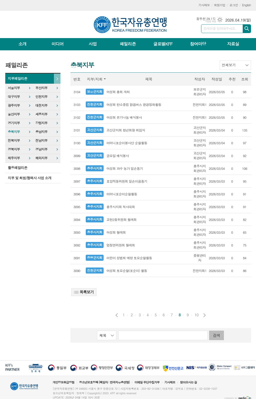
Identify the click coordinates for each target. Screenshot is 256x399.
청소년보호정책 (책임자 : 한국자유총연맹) (104, 382)
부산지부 (41, 87)
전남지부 (41, 140)
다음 (204, 315)
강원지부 (41, 122)
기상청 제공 (210, 21)
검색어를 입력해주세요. (220, 28)
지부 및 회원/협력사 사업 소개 (29, 177)
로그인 (233, 5)
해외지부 (41, 158)
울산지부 (14, 114)
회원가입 (219, 5)
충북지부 (14, 131)
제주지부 (14, 158)
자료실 (233, 44)
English (246, 5)
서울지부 (14, 87)
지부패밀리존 (17, 78)
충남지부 (41, 131)
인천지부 (41, 96)
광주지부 (14, 105)
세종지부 (41, 114)
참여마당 (198, 44)
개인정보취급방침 (63, 382)
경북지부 (14, 149)
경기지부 (14, 122)
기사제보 (204, 5)
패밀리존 (128, 44)
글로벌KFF (162, 44)
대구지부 (14, 96)
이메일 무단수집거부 (146, 382)
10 (197, 314)
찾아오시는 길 (188, 382)
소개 (23, 44)
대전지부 (41, 105)
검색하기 (247, 28)
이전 (117, 315)
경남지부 (41, 149)
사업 (93, 44)
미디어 (58, 44)
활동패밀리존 (17, 167)
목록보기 (84, 292)
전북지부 (14, 140)
